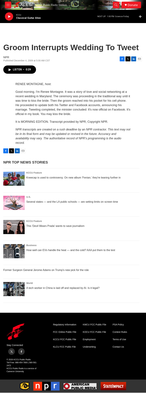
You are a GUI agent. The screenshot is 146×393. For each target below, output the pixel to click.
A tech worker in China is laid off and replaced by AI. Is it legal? (62, 288)
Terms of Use (119, 339)
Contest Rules (120, 332)
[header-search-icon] (116, 5)
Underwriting (89, 347)
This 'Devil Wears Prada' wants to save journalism (55, 226)
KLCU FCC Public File (64, 347)
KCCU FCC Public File (64, 339)
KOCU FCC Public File (94, 332)
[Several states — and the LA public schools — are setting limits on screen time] (14, 203)
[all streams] (141, 16)
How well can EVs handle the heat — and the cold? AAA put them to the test (70, 250)
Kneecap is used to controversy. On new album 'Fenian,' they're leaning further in (73, 177)
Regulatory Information (64, 324)
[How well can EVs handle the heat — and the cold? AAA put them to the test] (14, 251)
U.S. (28, 197)
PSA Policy (118, 324)
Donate (133, 5)
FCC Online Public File (64, 332)
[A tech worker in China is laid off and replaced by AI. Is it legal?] (14, 289)
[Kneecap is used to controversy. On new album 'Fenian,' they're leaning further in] (14, 179)
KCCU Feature (34, 172)
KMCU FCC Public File (94, 324)
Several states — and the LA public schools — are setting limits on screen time (72, 201)
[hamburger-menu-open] (8, 5)
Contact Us (118, 347)
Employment (89, 339)
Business (31, 245)
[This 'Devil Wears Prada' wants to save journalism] (14, 227)
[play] (9, 16)
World (29, 283)
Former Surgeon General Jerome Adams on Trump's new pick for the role (46, 270)
